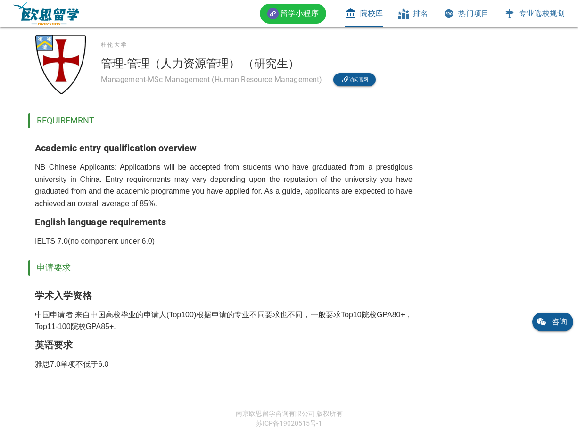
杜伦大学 (114, 44)
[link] (46, 13)
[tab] (364, 13)
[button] (293, 13)
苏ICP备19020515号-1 (289, 423)
